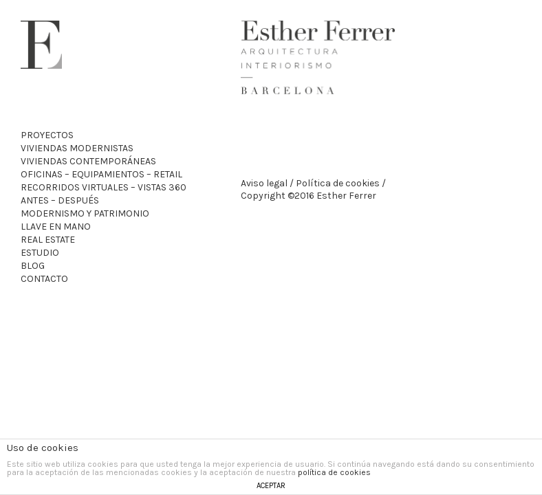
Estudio (40, 252)
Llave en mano (56, 226)
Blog (33, 266)
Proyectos (47, 135)
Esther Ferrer (41, 45)
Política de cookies (338, 183)
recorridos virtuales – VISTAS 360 (103, 187)
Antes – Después (60, 200)
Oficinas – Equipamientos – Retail (101, 174)
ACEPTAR (271, 485)
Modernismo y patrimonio (85, 213)
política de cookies (334, 472)
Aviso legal (264, 183)
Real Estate (48, 239)
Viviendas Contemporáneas (88, 161)
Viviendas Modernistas (77, 148)
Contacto (44, 279)
